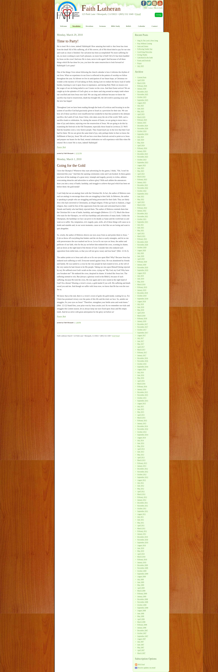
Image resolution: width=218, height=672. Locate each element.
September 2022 (142, 194)
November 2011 (142, 506)
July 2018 (140, 304)
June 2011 (140, 520)
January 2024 (141, 151)
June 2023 (140, 168)
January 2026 (141, 89)
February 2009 (142, 593)
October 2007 (141, 633)
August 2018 (141, 301)
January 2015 (141, 423)
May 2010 (140, 551)
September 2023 (142, 162)
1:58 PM (78, 322)
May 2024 (140, 143)
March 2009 (141, 591)
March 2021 (141, 236)
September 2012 (142, 477)
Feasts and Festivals (144, 60)
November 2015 (142, 395)
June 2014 (140, 443)
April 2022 (141, 202)
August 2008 (141, 610)
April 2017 (141, 347)
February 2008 (142, 625)
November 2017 (142, 327)
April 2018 (141, 313)
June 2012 (140, 486)
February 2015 (142, 420)
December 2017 (142, 324)
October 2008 (141, 605)
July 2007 (140, 642)
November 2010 (142, 540)
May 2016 (140, 378)
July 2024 (140, 137)
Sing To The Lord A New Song (147, 41)
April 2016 (141, 381)
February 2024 (142, 148)
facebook (143, 3)
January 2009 (141, 596)
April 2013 (141, 457)
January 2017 (141, 355)
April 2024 (141, 145)
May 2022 (140, 199)
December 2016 (142, 358)
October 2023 (141, 160)
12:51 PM (79, 153)
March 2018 (141, 316)
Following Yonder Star (145, 49)
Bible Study (115, 26)
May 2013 (140, 455)
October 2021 (141, 219)
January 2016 (141, 389)
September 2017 (142, 333)
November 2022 (142, 188)
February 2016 (142, 386)
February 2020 (142, 262)
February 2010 (142, 559)
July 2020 (140, 253)
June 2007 (140, 645)
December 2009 (142, 565)
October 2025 (141, 97)
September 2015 (142, 401)
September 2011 (142, 511)
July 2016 (140, 372)
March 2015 (141, 418)
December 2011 (142, 503)
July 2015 (140, 406)
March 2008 (141, 622)
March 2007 (141, 653)
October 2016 (141, 364)
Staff (145, 8)
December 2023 (142, 154)
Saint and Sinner (142, 46)
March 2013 (141, 460)
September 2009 (142, 574)
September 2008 (142, 608)
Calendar (141, 26)
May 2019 (140, 282)
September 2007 (142, 636)
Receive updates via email (146, 668)
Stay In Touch (158, 8)
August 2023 (141, 165)
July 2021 (140, 225)
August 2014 (141, 438)
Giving (158, 15)
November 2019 (142, 267)
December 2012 (142, 469)
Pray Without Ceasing (144, 43)
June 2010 (140, 548)
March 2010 (141, 557)
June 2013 (140, 452)
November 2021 (142, 216)
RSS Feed (141, 664)
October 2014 (141, 432)
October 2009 (141, 571)
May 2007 (140, 647)
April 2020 (141, 259)
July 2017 (140, 338)
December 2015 (142, 392)
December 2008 (142, 599)
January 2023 (141, 182)
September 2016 (142, 367)
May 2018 (140, 310)
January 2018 (141, 321)
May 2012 (140, 489)
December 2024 (142, 126)
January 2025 (141, 123)
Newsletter (76, 26)
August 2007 (141, 639)
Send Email (116, 336)
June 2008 (140, 613)
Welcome (63, 26)
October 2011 (141, 508)
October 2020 (141, 247)
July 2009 (140, 579)
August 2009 (141, 576)
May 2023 (140, 171)
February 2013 (142, 463)
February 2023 (142, 179)
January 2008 (141, 628)
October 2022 (141, 191)
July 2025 (140, 66)
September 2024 (142, 134)
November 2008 (142, 602)
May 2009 (140, 585)
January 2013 (141, 466)
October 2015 (141, 398)
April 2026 (141, 80)
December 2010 (142, 537)
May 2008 (140, 616)
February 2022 (142, 208)
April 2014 (141, 449)
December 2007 (142, 630)
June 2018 (140, 307)
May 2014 (140, 446)
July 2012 (140, 483)
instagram (154, 3)
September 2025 (142, 100)
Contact (150, 8)
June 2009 (140, 582)
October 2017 (141, 330)
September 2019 (142, 270)
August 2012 (141, 480)
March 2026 (141, 83)
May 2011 (140, 523)
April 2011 (141, 525)
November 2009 (142, 568)
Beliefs (128, 26)
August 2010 (141, 545)
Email (138, 14)
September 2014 (142, 435)
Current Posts (141, 77)
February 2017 (142, 352)
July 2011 (140, 517)
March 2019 (141, 284)
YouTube (160, 3)
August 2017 (141, 335)
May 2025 (140, 111)
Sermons (102, 26)
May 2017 (140, 344)
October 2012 (141, 474)
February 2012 (142, 497)
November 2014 (142, 429)
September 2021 (142, 222)
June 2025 (140, 109)
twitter (149, 3)
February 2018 (142, 318)
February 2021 (142, 239)
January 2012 (141, 500)
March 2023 (141, 177)
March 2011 (141, 528)
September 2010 (142, 542)
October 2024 (141, 131)
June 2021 (140, 228)
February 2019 (142, 287)
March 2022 (141, 205)
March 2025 (141, 117)
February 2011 (142, 531)
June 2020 (140, 256)
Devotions (89, 26)
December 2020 (142, 242)
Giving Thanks (142, 55)
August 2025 (141, 103)
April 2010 (141, 554)
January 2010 (141, 562)
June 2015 (140, 409)
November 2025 (142, 94)
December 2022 (142, 185)
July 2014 (140, 440)
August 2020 (141, 250)
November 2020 (142, 245)
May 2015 (140, 412)
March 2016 (141, 384)
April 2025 (141, 114)
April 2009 (141, 588)
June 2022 (140, 196)
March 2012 (141, 494)
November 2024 (142, 128)
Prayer (139, 63)
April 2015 (141, 415)
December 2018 (142, 293)
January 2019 (141, 290)
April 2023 (141, 174)
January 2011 (141, 534)
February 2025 (142, 120)
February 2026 (142, 86)
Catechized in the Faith (145, 58)
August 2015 (141, 403)
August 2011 (141, 514)
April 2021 (141, 233)
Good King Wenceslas (144, 52)
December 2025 (142, 92)
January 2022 (141, 211)
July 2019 (140, 276)
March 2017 (141, 350)
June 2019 (140, 279)
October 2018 (141, 296)
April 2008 (141, 619)
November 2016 (142, 361)
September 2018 (142, 299)
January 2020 (141, 265)
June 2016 (140, 375)
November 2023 (142, 157)
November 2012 (142, 472)
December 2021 (142, 213)
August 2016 (141, 369)
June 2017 (140, 341)
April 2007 (141, 650)
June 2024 (140, 140)
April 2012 (141, 491)
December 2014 (142, 426)
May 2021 (140, 230)
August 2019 (141, 273)
